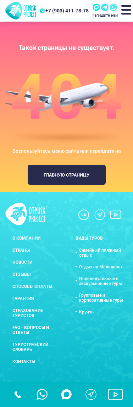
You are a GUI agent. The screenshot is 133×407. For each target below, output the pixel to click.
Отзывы (21, 274)
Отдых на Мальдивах (101, 266)
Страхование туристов (27, 312)
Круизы (87, 311)
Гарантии (23, 298)
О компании (26, 238)
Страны (21, 250)
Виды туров (89, 238)
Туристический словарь (30, 346)
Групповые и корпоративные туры (101, 297)
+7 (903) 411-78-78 (67, 10)
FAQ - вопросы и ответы (30, 329)
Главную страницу (66, 175)
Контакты (23, 361)
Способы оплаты (32, 286)
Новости (22, 262)
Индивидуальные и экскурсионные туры (100, 280)
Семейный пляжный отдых (100, 252)
